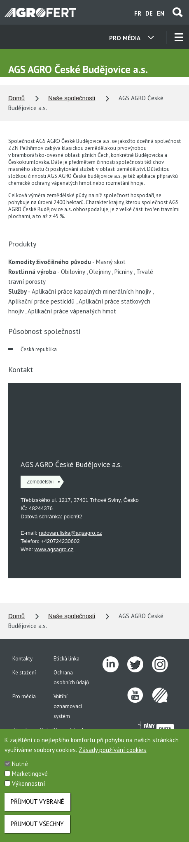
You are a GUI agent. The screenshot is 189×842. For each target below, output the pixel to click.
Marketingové (30, 774)
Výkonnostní (28, 783)
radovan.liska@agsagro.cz (70, 533)
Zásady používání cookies (112, 750)
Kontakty (22, 658)
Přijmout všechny (37, 824)
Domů (16, 97)
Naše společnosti (71, 97)
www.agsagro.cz (54, 549)
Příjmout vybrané (37, 801)
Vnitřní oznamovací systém (68, 706)
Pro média (24, 696)
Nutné (20, 764)
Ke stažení (24, 672)
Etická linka (66, 658)
